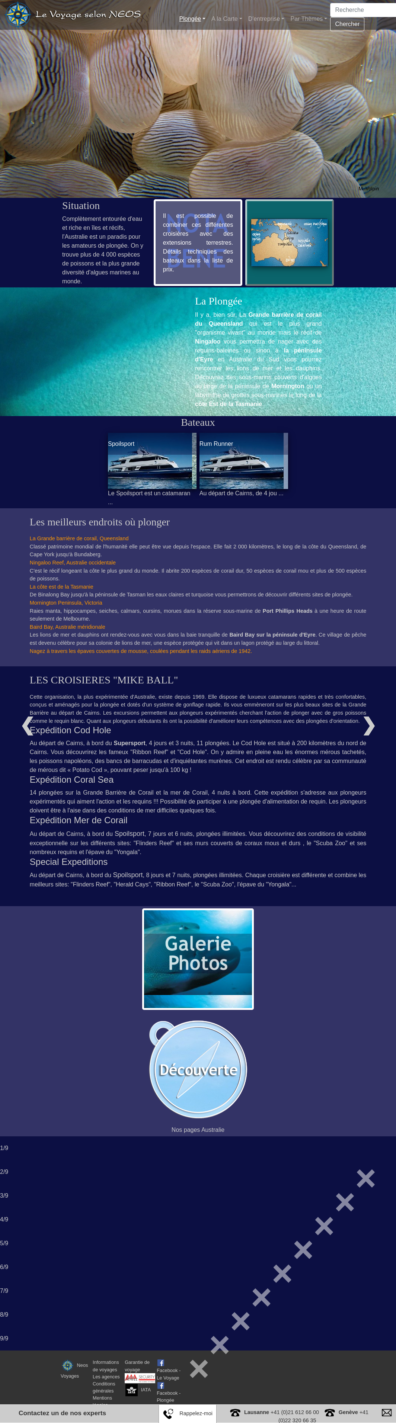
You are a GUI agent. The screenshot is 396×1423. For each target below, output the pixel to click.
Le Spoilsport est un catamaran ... (149, 497)
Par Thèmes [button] (306, 19)
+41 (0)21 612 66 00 (281, 1412)
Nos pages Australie (198, 1130)
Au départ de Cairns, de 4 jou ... (241, 493)
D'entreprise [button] (264, 19)
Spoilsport (121, 444)
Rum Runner (216, 444)
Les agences (106, 1376)
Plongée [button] (190, 19)
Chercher (347, 24)
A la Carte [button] (224, 19)
